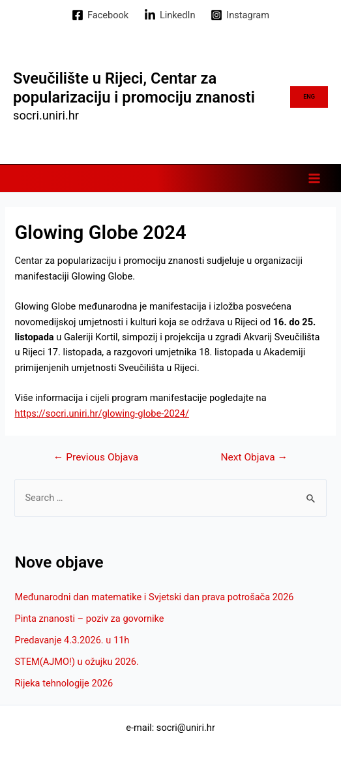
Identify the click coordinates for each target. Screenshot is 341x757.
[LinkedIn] (169, 15)
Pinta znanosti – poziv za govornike (89, 618)
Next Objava (254, 458)
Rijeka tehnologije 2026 (63, 683)
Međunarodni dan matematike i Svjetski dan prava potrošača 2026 (153, 597)
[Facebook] (100, 15)
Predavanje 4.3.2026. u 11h (71, 640)
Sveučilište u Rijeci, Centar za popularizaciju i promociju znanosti (134, 87)
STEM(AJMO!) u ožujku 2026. (76, 662)
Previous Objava (95, 458)
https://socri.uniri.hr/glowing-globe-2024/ (101, 413)
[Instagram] (240, 15)
